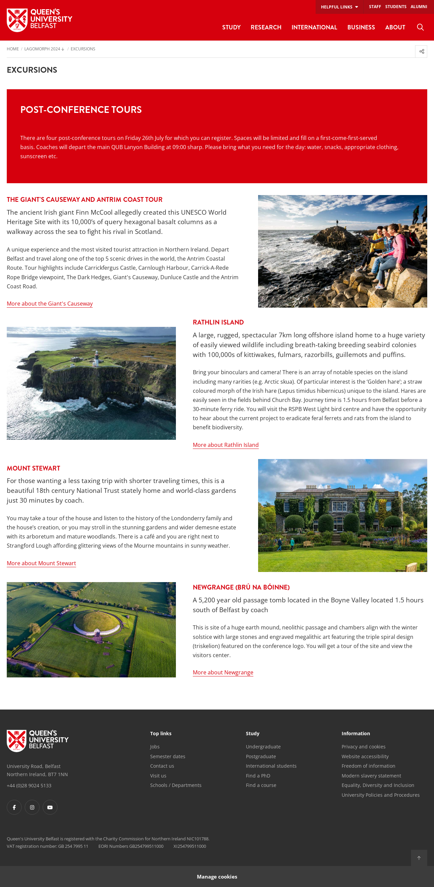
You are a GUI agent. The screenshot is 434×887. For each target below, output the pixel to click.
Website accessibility (365, 756)
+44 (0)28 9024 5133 (29, 785)
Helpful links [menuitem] (336, 7)
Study (252, 734)
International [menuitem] (314, 27)
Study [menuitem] (231, 27)
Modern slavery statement (371, 775)
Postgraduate (261, 756)
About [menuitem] (395, 27)
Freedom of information (368, 766)
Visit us (158, 775)
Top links (161, 734)
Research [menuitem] (266, 27)
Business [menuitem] (361, 27)
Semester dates (167, 756)
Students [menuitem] (396, 6)
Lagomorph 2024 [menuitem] (42, 49)
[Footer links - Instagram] (32, 807)
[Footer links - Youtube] (50, 807)
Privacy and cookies (364, 746)
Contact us (162, 766)
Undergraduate (263, 746)
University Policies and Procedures (381, 795)
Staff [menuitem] (375, 6)
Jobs (155, 746)
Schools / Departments (176, 785)
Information (356, 734)
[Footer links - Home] (38, 741)
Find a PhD (258, 775)
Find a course (261, 785)
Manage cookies (217, 876)
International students (271, 766)
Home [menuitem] (13, 49)
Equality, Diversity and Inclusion (378, 785)
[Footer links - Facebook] (14, 807)
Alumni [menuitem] (419, 6)
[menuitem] (420, 27)
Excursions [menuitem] (83, 49)
